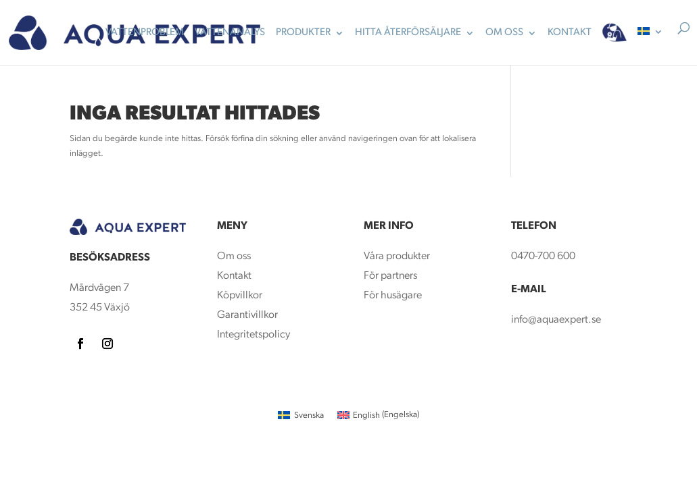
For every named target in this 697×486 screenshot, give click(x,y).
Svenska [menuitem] (309, 415)
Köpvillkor (239, 295)
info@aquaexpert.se (556, 320)
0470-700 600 (543, 256)
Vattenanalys (230, 33)
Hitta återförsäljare (408, 33)
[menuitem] (650, 43)
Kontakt (234, 276)
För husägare (394, 295)
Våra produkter (397, 256)
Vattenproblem (144, 33)
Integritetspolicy (253, 334)
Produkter (303, 33)
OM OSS (504, 33)
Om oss (234, 256)
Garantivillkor (247, 315)
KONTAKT (570, 33)
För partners (390, 276)
